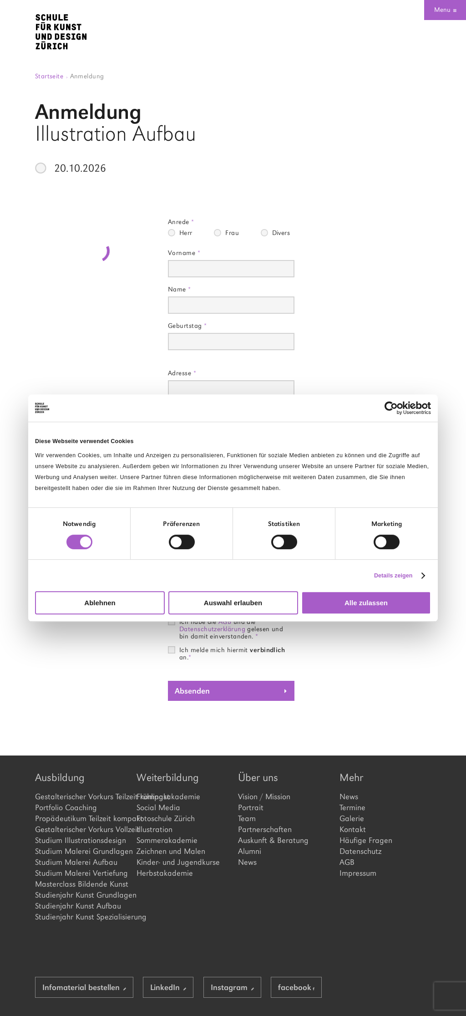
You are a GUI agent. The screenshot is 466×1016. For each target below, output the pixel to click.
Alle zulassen (366, 603)
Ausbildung (60, 777)
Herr (185, 232)
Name (179, 289)
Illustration (154, 829)
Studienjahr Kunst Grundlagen (81, 894)
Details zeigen (393, 575)
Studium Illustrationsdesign (80, 840)
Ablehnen (99, 603)
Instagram (232, 987)
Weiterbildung (168, 777)
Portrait (250, 807)
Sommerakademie (167, 840)
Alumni (249, 851)
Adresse (182, 373)
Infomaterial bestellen (84, 987)
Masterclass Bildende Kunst (81, 883)
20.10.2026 (80, 168)
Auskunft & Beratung (273, 840)
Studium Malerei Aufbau (76, 862)
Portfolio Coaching (66, 807)
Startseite (51, 76)
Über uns (258, 777)
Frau (232, 232)
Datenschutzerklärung (212, 629)
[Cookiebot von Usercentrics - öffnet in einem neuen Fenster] (391, 408)
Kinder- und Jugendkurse (178, 862)
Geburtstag (187, 325)
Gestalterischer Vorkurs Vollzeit (81, 829)
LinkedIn (168, 987)
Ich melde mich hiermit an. (232, 650)
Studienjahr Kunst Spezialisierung (81, 916)
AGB (347, 862)
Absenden (192, 690)
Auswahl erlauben (233, 603)
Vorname (184, 252)
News (247, 862)
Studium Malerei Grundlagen (81, 851)
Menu (445, 9)
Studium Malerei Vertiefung (81, 873)
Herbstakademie (165, 873)
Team (247, 818)
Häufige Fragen (365, 840)
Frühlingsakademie (168, 796)
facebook (296, 987)
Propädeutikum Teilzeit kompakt (81, 818)
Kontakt (352, 829)
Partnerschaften (265, 829)
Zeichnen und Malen (171, 851)
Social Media (158, 807)
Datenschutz (360, 851)
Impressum (357, 873)
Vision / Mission (264, 796)
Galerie (351, 818)
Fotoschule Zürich (166, 818)
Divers (281, 232)
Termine (352, 807)
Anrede (181, 221)
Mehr (351, 777)
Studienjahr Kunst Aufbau (78, 905)
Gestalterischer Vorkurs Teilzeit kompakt (81, 796)
